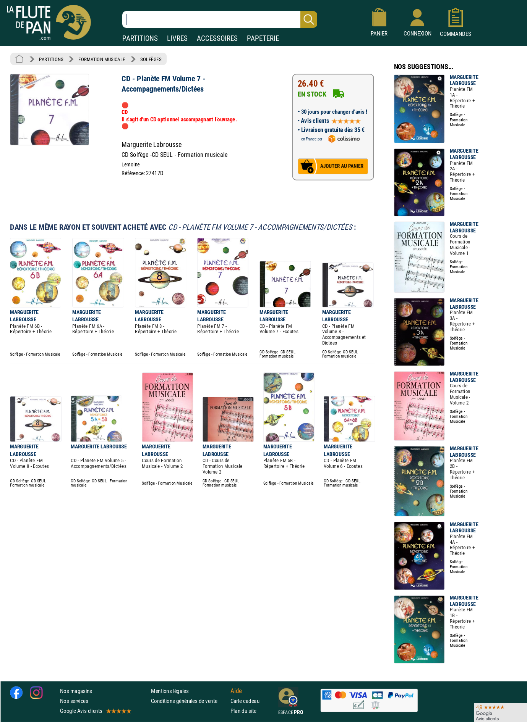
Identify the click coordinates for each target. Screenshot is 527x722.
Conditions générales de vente (189, 701)
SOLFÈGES (150, 59)
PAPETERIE (263, 38)
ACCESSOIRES (217, 38)
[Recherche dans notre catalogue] (219, 19)
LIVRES (177, 38)
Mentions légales (169, 690)
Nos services (74, 701)
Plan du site (243, 710)
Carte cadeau (244, 701)
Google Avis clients (95, 710)
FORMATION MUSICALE (101, 59)
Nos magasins (76, 690)
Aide (236, 691)
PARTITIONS (140, 38)
